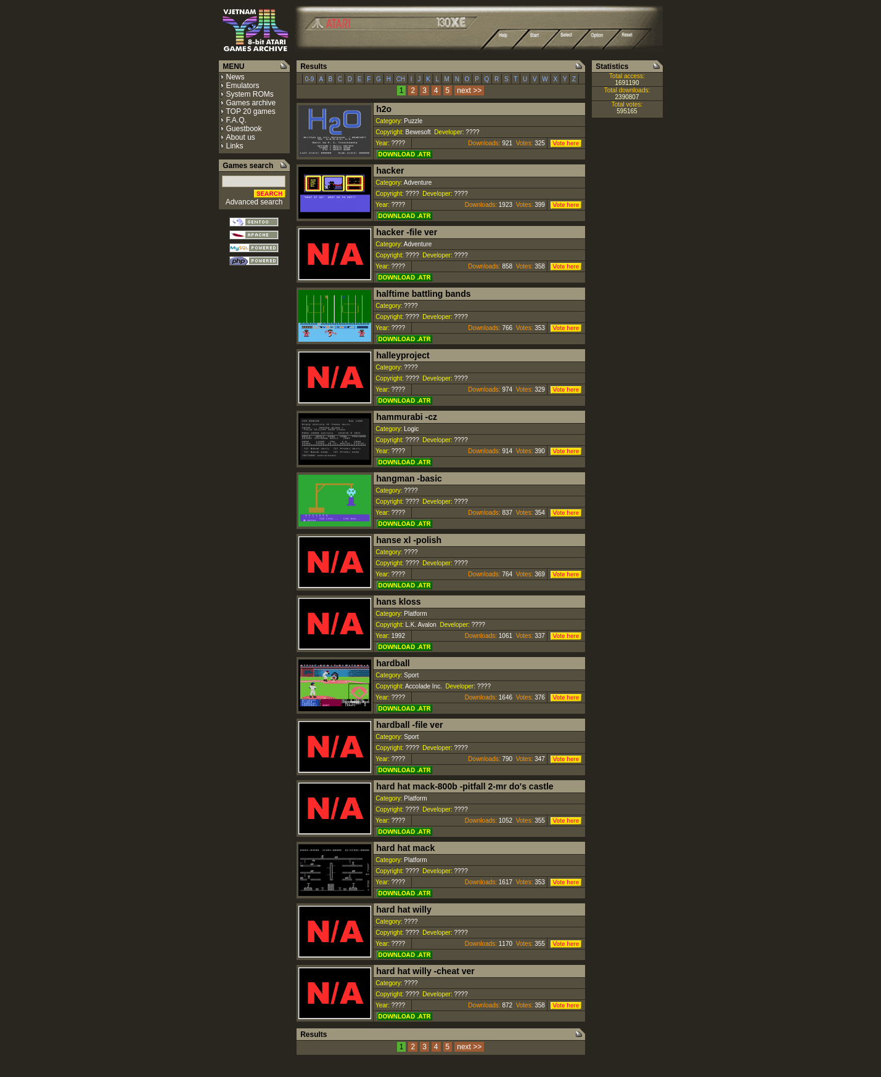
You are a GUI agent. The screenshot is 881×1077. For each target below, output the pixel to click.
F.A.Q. (236, 120)
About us (240, 137)
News (235, 77)
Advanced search (254, 202)
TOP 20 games (251, 111)
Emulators (243, 85)
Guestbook (244, 128)
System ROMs (250, 94)
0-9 (309, 79)
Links (235, 146)
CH (401, 79)
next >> (469, 90)
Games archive (251, 103)
